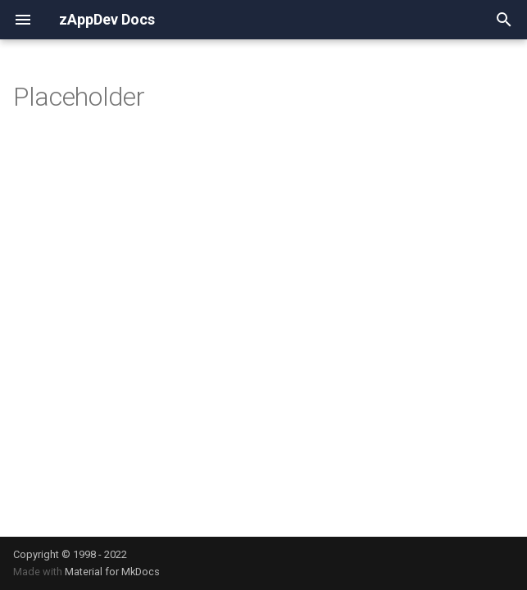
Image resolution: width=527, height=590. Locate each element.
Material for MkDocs (112, 571)
